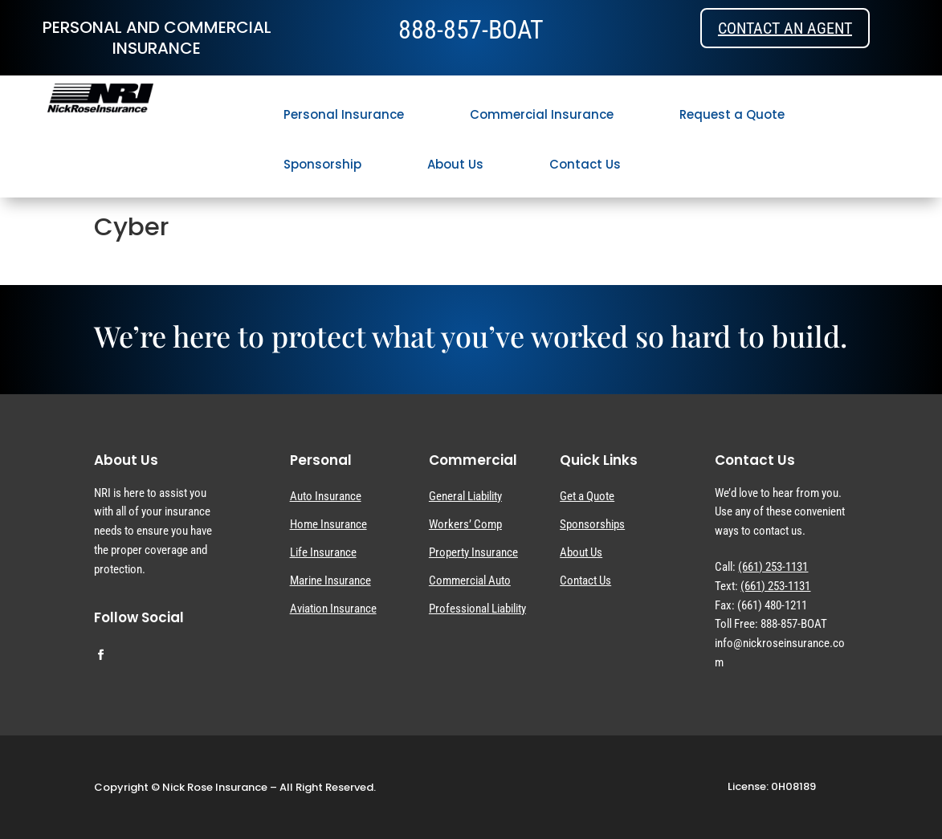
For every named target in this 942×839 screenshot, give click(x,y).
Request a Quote (732, 114)
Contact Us (585, 164)
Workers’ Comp (465, 524)
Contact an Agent (785, 28)
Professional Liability (477, 608)
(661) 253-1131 (773, 567)
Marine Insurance (330, 580)
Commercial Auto (470, 580)
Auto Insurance (325, 496)
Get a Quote (587, 496)
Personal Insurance (343, 114)
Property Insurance (473, 552)
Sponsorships (592, 524)
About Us (455, 164)
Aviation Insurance (333, 608)
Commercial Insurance (542, 114)
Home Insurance (328, 524)
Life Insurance (323, 552)
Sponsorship (322, 164)
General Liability (465, 496)
